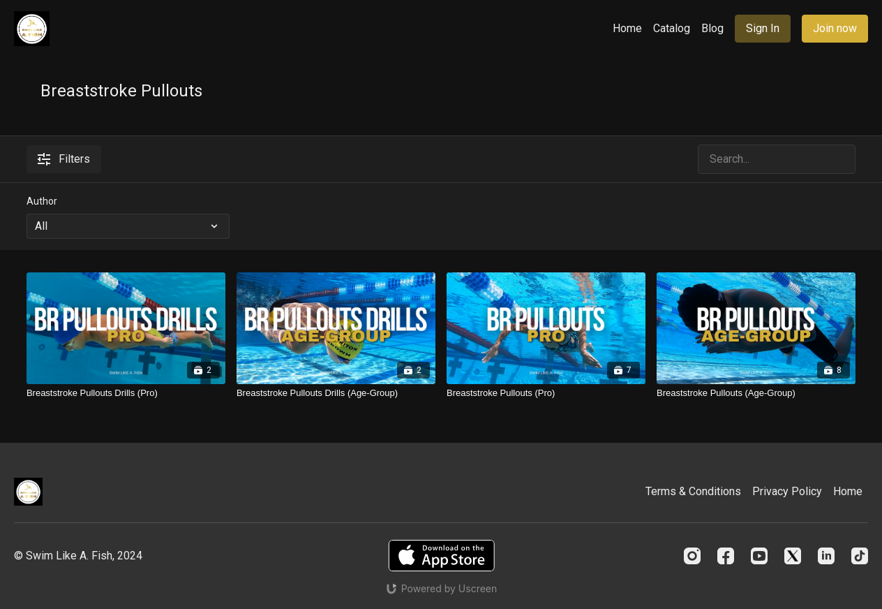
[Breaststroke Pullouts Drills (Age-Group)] (336, 393)
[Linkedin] (826, 556)
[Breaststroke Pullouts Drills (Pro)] (126, 393)
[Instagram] (692, 556)
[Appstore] (441, 555)
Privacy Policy (787, 491)
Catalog (671, 28)
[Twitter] (792, 556)
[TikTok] (859, 556)
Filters (64, 159)
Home (627, 28)
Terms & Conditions (693, 491)
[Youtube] (759, 556)
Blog (712, 28)
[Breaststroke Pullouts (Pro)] (546, 393)
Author (42, 201)
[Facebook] (725, 556)
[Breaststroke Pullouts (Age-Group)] (756, 393)
